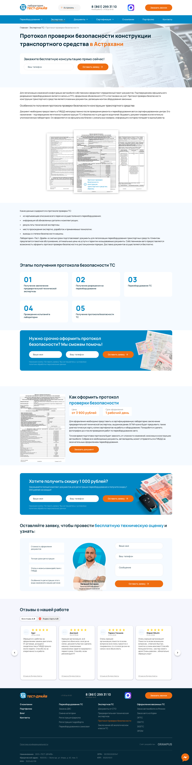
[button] (14, 653)
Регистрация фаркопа (70, 717)
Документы (79, 19)
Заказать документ (84, 449)
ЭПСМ (140, 730)
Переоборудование (30, 19)
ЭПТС (140, 717)
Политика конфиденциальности (34, 744)
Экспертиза (57, 19)
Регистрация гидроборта (71, 722)
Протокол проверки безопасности (114, 720)
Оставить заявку (93, 66)
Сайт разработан (156, 744)
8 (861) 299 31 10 (104, 6)
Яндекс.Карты (48, 618)
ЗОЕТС (140, 726)
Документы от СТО (107, 708)
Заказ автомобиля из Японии (151, 708)
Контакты (167, 19)
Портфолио (148, 19)
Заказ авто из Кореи (147, 713)
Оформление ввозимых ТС (151, 704)
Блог (22, 713)
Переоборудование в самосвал (74, 726)
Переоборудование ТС (71, 704)
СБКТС (140, 722)
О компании (128, 19)
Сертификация (103, 19)
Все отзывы (28, 618)
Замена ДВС (65, 708)
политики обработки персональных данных (47, 364)
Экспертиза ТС (106, 704)
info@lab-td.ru (91, 697)
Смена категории (67, 713)
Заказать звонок (158, 7)
